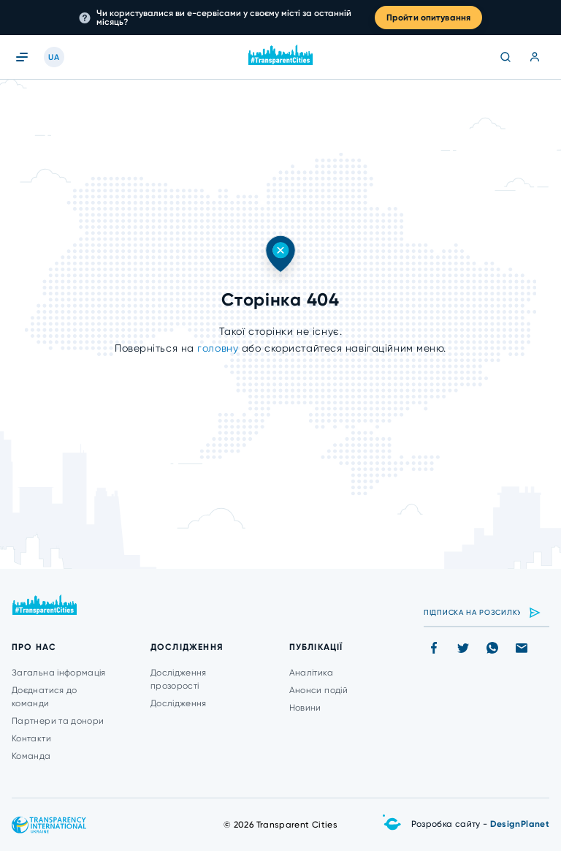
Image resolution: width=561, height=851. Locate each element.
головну (219, 348)
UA (53, 57)
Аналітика (311, 672)
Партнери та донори (58, 721)
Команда (31, 756)
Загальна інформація (59, 672)
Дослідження (178, 703)
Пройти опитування (428, 17)
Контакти (31, 738)
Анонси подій (318, 690)
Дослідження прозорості (178, 679)
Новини (305, 708)
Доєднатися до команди (44, 696)
